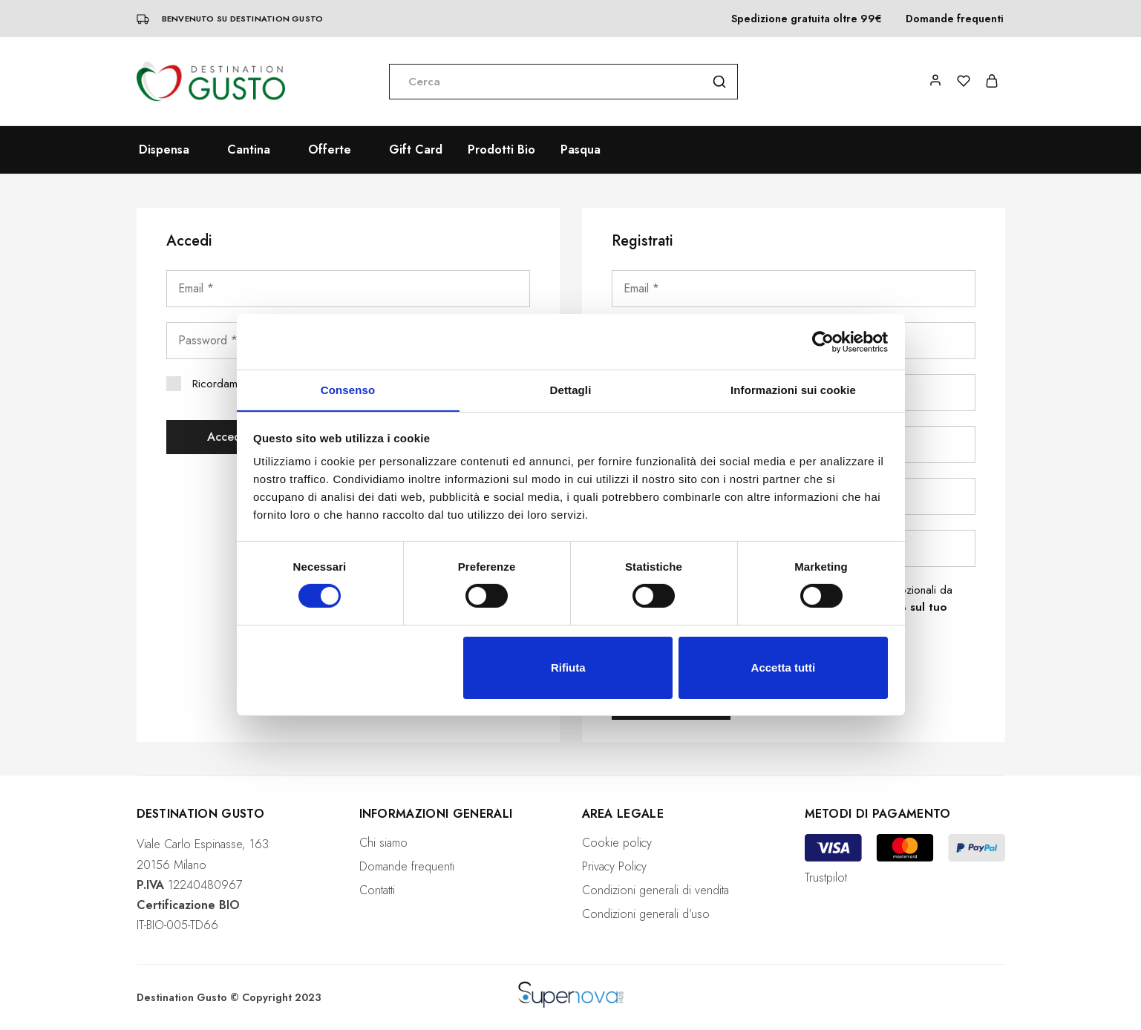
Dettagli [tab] (571, 389)
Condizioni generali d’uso (646, 913)
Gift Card (415, 150)
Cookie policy (617, 842)
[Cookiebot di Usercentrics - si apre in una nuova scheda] (823, 341)
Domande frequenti (955, 18)
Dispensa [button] (164, 150)
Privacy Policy (614, 866)
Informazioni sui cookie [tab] (793, 389)
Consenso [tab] (348, 389)
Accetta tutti (783, 667)
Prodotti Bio (501, 150)
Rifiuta (568, 667)
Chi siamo (383, 842)
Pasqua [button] (580, 150)
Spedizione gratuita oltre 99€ (806, 18)
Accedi (225, 436)
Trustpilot (826, 877)
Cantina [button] (248, 150)
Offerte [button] (329, 150)
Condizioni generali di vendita (655, 890)
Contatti (377, 890)
